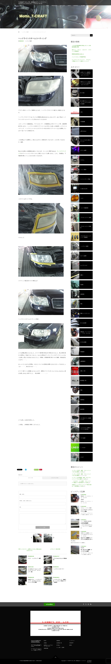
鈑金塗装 (89, 521)
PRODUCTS (54, 5)
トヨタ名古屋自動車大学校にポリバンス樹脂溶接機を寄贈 (81, 46)
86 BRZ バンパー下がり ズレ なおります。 (49, 646)
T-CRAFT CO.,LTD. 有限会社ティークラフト (33, 2)
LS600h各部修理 (84, 523)
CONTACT (75, 5)
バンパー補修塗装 (84, 521)
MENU (70, 645)
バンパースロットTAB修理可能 (79, 56)
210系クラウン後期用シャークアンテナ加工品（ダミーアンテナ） (87, 535)
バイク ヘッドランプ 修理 (34, 558)
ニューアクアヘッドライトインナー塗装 (87, 510)
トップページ (71, 640)
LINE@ (45, 642)
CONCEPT (71, 642)
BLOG (69, 5)
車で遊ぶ (58, 645)
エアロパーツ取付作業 (55, 549)
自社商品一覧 (59, 642)
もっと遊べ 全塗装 (60, 647)
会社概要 (83, 5)
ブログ (82, 499)
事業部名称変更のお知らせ (78, 54)
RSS (90, 604)
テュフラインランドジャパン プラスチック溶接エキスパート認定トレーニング (81, 60)
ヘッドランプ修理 (28, 41)
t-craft (81, 471)
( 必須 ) (21, 494)
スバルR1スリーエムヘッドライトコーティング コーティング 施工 (34, 570)
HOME (47, 5)
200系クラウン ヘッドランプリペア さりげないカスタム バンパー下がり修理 (35, 581)
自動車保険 (46, 648)
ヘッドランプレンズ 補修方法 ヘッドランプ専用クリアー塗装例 (59, 581)
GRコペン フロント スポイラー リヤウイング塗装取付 (81, 50)
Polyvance (90, 5)
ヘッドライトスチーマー (58, 569)
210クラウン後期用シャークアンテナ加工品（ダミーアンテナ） (82, 539)
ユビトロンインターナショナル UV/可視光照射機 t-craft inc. (36, 645)
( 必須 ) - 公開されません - (25, 500)
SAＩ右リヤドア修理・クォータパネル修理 (86, 550)
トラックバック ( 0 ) (54, 477)
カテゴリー (62, 5)
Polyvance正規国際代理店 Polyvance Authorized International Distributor (36, 641)
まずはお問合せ (49, 604)
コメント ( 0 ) (30, 477)
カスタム (82, 507)
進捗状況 (58, 640)
